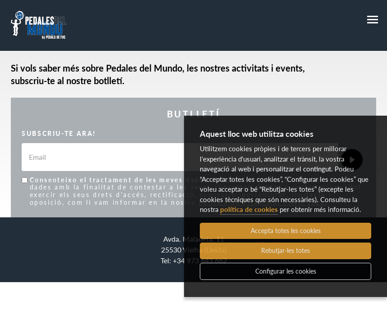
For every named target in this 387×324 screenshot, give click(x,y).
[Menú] (373, 20)
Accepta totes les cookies (286, 230)
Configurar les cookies (285, 271)
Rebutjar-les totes (285, 250)
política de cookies (249, 209)
